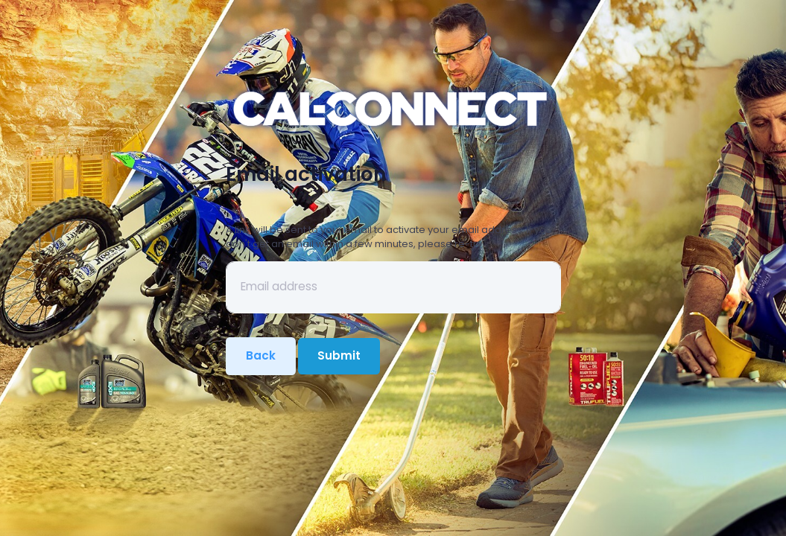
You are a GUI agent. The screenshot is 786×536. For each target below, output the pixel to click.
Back (261, 355)
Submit (339, 355)
